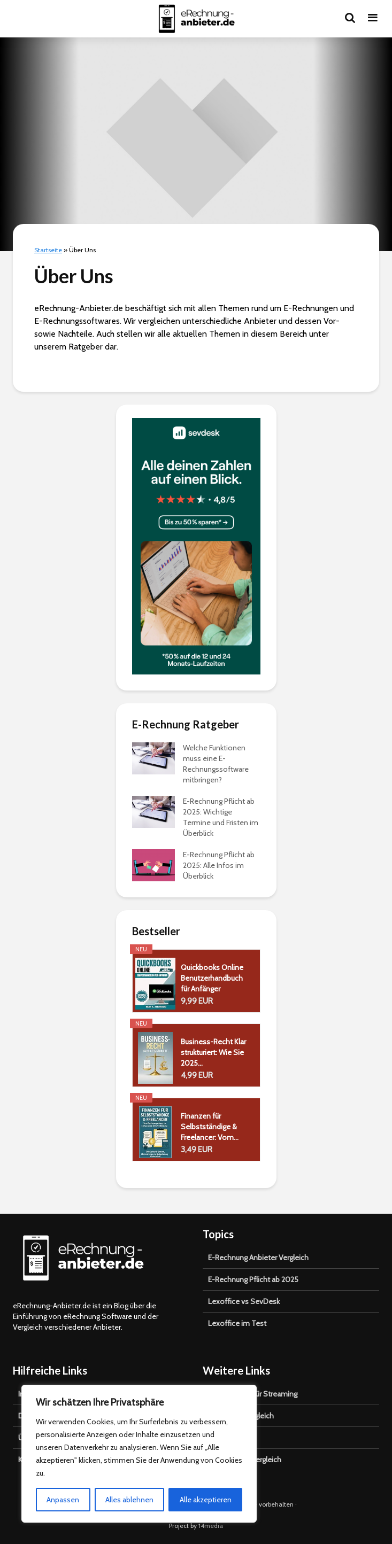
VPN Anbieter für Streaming (252, 1394)
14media (210, 1526)
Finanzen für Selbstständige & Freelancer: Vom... (210, 1126)
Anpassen (63, 1499)
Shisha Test (227, 1437)
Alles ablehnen (129, 1499)
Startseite (48, 250)
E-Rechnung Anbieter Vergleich (258, 1257)
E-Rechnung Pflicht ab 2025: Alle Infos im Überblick (219, 865)
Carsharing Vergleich (241, 1416)
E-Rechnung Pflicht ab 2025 (253, 1279)
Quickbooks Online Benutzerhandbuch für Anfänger (212, 978)
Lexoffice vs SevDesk (244, 1301)
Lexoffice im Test (237, 1323)
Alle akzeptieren (206, 1499)
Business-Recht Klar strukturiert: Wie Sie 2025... (213, 1052)
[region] (139, 1454)
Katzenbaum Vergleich (244, 1459)
